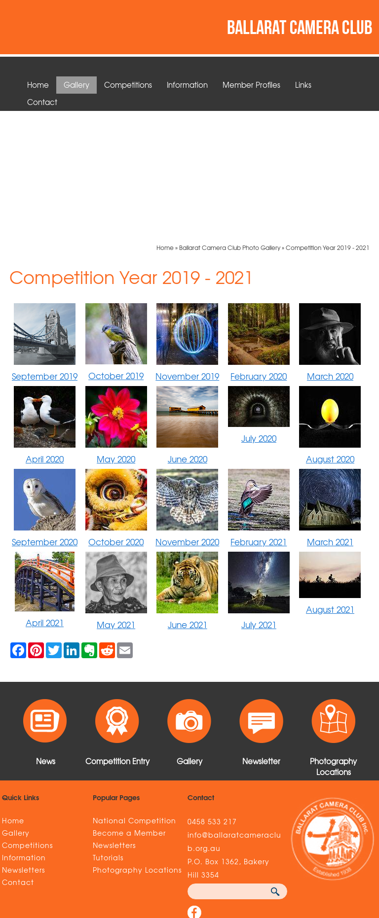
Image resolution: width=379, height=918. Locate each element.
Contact (42, 102)
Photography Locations (137, 745)
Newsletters (23, 745)
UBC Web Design (334, 855)
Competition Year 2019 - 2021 (328, 123)
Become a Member (129, 708)
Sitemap (20, 855)
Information (187, 84)
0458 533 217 (212, 697)
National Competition (134, 696)
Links (303, 84)
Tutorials (108, 733)
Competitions (128, 84)
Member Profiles (251, 84)
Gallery (76, 84)
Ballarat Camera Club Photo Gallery (229, 123)
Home (38, 84)
